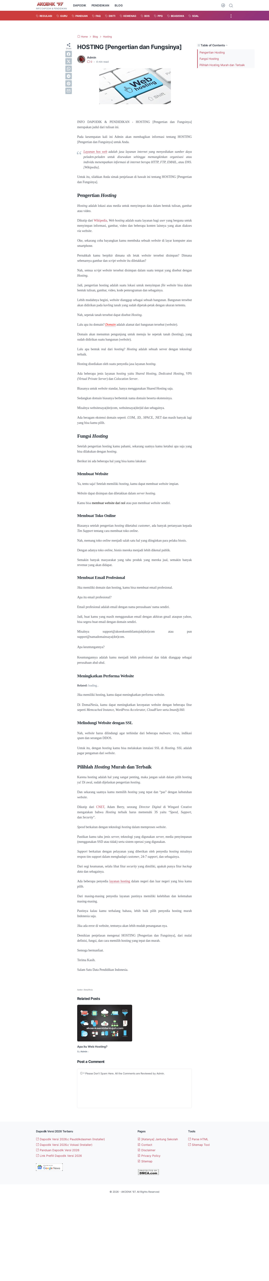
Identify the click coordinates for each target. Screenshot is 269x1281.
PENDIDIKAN (100, 5)
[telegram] (68, 76)
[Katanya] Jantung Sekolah (158, 1139)
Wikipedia (100, 220)
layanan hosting (119, 881)
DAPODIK (79, 5)
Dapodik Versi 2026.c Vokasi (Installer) (64, 1145)
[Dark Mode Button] (223, 5)
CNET (100, 807)
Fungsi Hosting (209, 58)
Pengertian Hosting (212, 52)
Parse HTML (198, 1139)
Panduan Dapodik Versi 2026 (57, 1150)
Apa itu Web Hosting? (92, 1046)
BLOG (119, 5)
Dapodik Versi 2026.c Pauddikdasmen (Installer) (70, 1139)
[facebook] (68, 54)
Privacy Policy (149, 1155)
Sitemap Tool (199, 1145)
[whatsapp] (68, 69)
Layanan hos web (95, 151)
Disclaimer (146, 1150)
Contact (145, 1145)
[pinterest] (68, 83)
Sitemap (145, 1161)
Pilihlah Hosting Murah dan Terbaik (222, 65)
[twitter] (68, 61)
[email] (68, 91)
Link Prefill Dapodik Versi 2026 (59, 1155)
